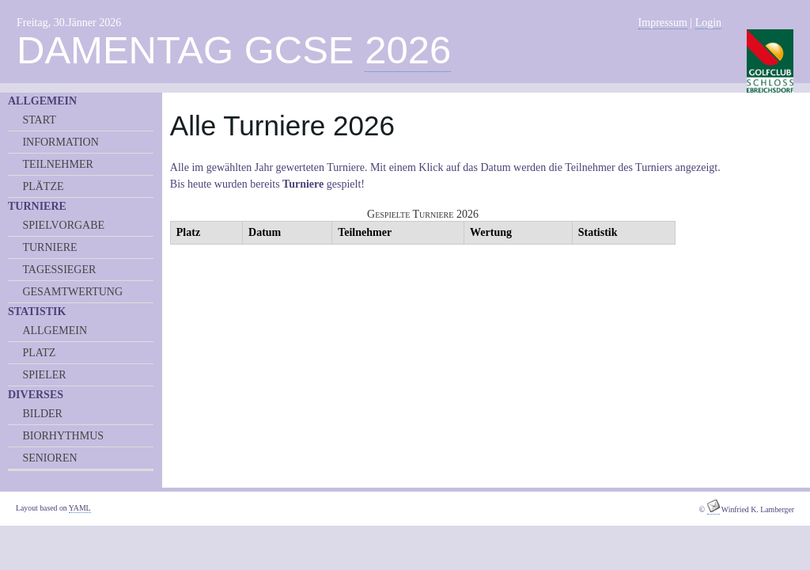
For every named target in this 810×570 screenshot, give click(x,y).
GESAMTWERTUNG (72, 292)
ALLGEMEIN (54, 330)
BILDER (42, 414)
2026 (408, 49)
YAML (80, 508)
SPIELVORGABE (63, 225)
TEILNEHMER (57, 164)
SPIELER (44, 375)
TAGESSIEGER (59, 270)
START (38, 120)
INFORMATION (60, 142)
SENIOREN (49, 458)
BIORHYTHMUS (63, 436)
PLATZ (38, 353)
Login (708, 22)
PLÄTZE (42, 186)
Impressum (662, 22)
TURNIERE (49, 247)
